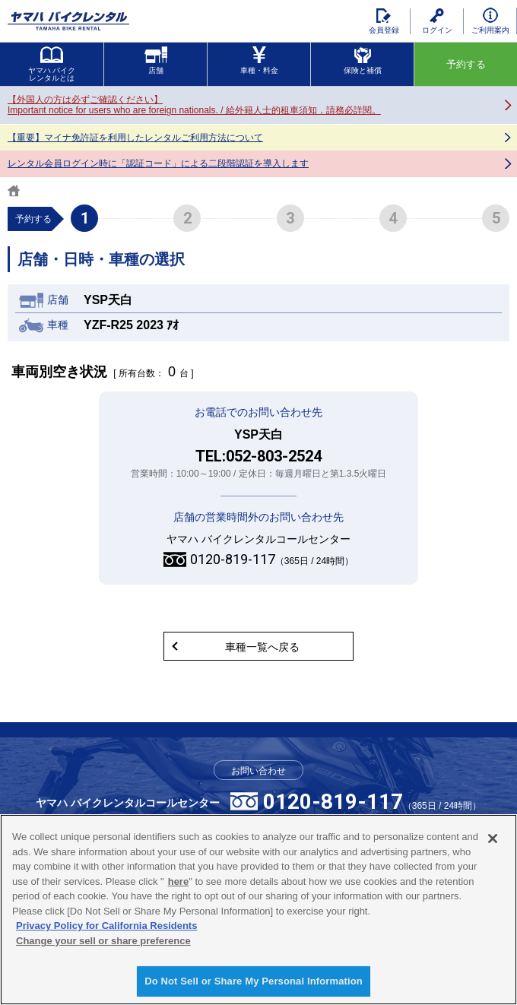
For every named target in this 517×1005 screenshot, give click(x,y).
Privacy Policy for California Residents (106, 925)
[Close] (492, 838)
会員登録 (384, 21)
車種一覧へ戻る (262, 647)
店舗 (155, 60)
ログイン (437, 21)
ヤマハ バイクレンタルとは (52, 64)
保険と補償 (363, 60)
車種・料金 (259, 60)
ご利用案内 (490, 21)
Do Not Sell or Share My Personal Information (253, 981)
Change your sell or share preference (103, 940)
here (178, 881)
